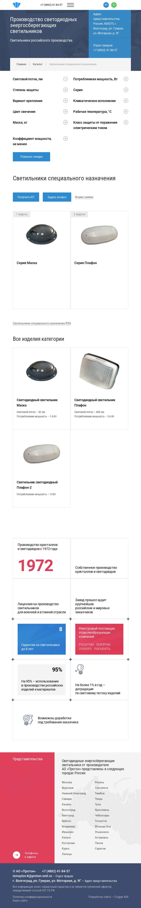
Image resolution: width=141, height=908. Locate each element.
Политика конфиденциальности (32, 897)
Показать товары (31, 156)
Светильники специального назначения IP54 (42, 323)
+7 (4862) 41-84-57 (105, 50)
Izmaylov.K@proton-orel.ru (33, 876)
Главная (21, 64)
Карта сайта (20, 900)
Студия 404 (121, 897)
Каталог (38, 64)
